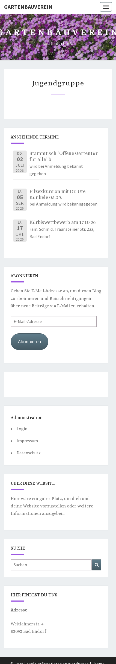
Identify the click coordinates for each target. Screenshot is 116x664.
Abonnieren (29, 341)
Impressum (27, 440)
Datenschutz (29, 452)
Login (22, 428)
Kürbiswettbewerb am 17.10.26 (62, 222)
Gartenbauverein (28, 6)
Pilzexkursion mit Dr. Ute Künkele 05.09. (57, 194)
